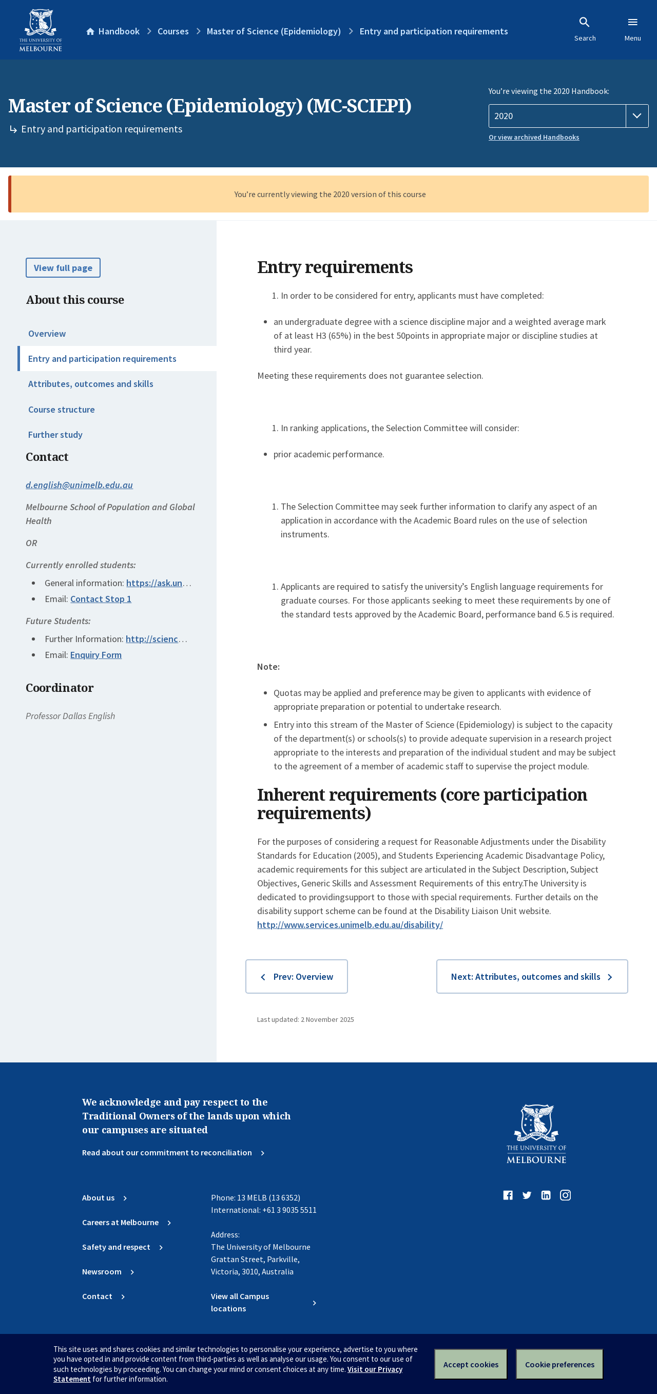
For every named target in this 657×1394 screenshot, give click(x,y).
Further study (55, 434)
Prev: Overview (303, 976)
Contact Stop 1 (100, 599)
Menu (633, 29)
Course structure (61, 409)
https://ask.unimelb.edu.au (179, 583)
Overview (47, 333)
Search (585, 29)
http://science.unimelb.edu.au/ (187, 639)
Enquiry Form (96, 655)
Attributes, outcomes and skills (90, 384)
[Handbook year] (568, 116)
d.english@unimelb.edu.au (79, 485)
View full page (63, 268)
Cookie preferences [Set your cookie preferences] (559, 1364)
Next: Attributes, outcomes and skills (526, 976)
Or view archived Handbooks (534, 137)
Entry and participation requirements (102, 358)
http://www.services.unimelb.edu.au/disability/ (350, 925)
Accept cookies (470, 1364)
